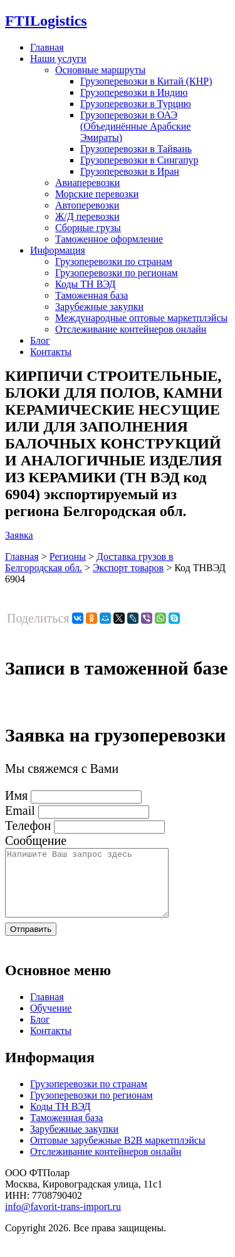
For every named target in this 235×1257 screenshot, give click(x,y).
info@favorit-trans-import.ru (63, 1219)
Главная (47, 47)
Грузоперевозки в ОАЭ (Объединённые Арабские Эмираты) (135, 126)
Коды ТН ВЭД (85, 284)
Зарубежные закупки (99, 306)
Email (20, 810)
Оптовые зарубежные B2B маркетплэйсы (118, 1153)
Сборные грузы (88, 227)
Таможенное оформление (109, 239)
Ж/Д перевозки (87, 216)
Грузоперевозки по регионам (116, 272)
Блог (40, 340)
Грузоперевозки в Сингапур (139, 160)
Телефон (28, 825)
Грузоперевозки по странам (113, 261)
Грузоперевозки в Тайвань (136, 148)
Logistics (46, 21)
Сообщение (35, 840)
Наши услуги (58, 58)
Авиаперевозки (87, 182)
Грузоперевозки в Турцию (135, 103)
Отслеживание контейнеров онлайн (130, 329)
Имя (16, 795)
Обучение (50, 1021)
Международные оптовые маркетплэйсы (141, 318)
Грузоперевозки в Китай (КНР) (146, 81)
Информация (57, 250)
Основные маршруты (100, 70)
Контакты (50, 351)
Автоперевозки (87, 205)
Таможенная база (91, 295)
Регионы (68, 556)
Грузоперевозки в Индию (133, 92)
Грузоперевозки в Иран (129, 171)
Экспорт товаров (128, 567)
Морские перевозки (96, 194)
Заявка (19, 535)
